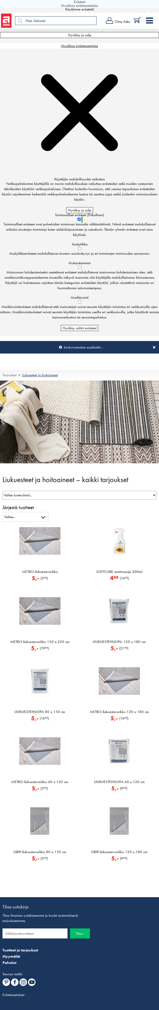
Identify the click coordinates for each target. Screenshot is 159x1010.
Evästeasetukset (13, 994)
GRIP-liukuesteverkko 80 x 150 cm (40, 852)
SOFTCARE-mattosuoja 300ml (119, 571)
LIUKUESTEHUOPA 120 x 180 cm (119, 641)
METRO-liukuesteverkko (40, 571)
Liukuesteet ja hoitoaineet (40, 375)
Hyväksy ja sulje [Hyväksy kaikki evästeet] (79, 35)
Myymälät (11, 956)
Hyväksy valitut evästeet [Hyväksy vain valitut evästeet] (79, 327)
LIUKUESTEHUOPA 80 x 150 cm (39, 712)
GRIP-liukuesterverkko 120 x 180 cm (119, 852)
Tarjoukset (9, 375)
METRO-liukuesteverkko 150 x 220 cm (40, 641)
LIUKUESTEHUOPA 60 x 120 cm (119, 782)
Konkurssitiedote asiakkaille (82, 347)
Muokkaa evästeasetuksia (79, 45)
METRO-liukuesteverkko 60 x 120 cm (39, 782)
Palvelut (9, 962)
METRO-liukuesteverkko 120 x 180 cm (119, 712)
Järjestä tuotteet (18, 507)
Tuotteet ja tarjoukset (20, 950)
